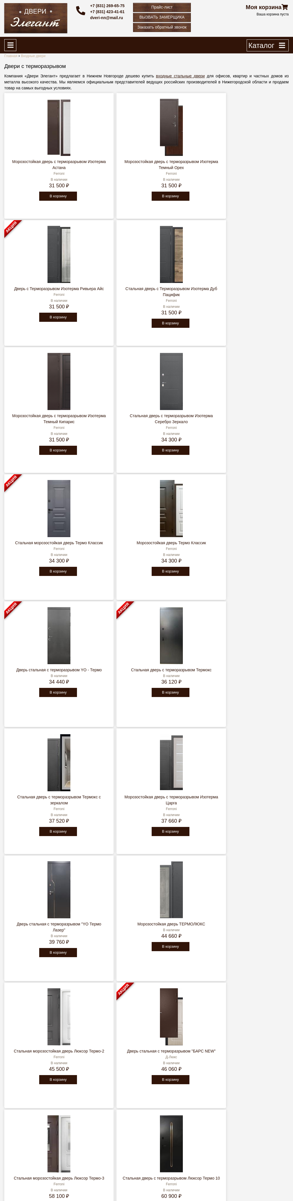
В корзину (37, 202)
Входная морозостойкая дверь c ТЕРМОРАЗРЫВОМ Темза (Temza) (182, 930)
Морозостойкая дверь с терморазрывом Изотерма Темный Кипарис (38, 294)
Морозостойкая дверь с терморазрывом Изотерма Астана (38, 167)
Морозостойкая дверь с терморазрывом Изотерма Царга (253, 421)
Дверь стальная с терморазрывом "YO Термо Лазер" (38, 549)
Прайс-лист (162, 7)
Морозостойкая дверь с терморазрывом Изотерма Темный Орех (110, 167)
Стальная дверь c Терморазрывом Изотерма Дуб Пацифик (253, 167)
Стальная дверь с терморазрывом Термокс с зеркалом (182, 421)
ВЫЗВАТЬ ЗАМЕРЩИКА (162, 17)
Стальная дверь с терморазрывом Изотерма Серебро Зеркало (110, 294)
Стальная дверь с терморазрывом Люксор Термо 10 (110, 676)
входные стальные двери (180, 76)
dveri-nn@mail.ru (106, 17)
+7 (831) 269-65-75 (107, 5)
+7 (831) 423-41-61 (107, 11)
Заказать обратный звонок (162, 27)
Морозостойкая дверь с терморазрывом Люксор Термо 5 (110, 930)
